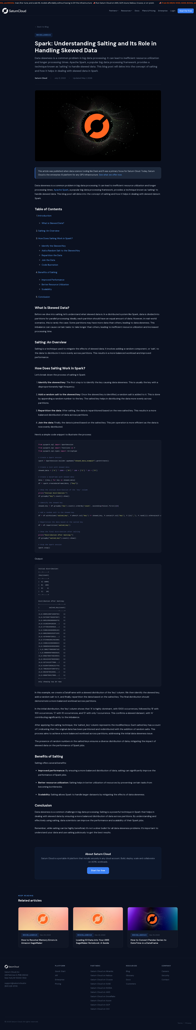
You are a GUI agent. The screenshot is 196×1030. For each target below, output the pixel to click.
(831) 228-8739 (11, 986)
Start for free (185, 11)
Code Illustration (50, 264)
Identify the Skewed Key (54, 245)
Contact (165, 979)
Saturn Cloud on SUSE (101, 984)
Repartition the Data (52, 255)
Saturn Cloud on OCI (100, 1009)
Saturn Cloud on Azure (101, 1000)
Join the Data (48, 260)
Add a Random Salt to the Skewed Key (61, 250)
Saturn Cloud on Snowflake (103, 996)
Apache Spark (61, 189)
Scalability (47, 289)
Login (172, 10)
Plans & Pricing (148, 10)
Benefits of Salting (47, 272)
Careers (165, 971)
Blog (128, 971)
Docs (137, 10)
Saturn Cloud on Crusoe (102, 979)
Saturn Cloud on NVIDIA (101, 988)
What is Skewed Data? (53, 223)
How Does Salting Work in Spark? (55, 238)
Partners (113, 10)
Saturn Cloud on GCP (100, 1005)
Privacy (188, 1023)
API (56, 975)
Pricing (58, 984)
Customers (131, 984)
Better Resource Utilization (55, 284)
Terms (180, 1023)
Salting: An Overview (48, 230)
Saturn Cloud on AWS (100, 992)
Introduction (44, 215)
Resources (126, 10)
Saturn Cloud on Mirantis (102, 971)
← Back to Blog (42, 27)
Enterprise (163, 10)
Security (165, 975)
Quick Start (60, 971)
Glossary (130, 975)
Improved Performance (53, 279)
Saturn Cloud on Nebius (101, 975)
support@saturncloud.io (15, 983)
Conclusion (44, 296)
